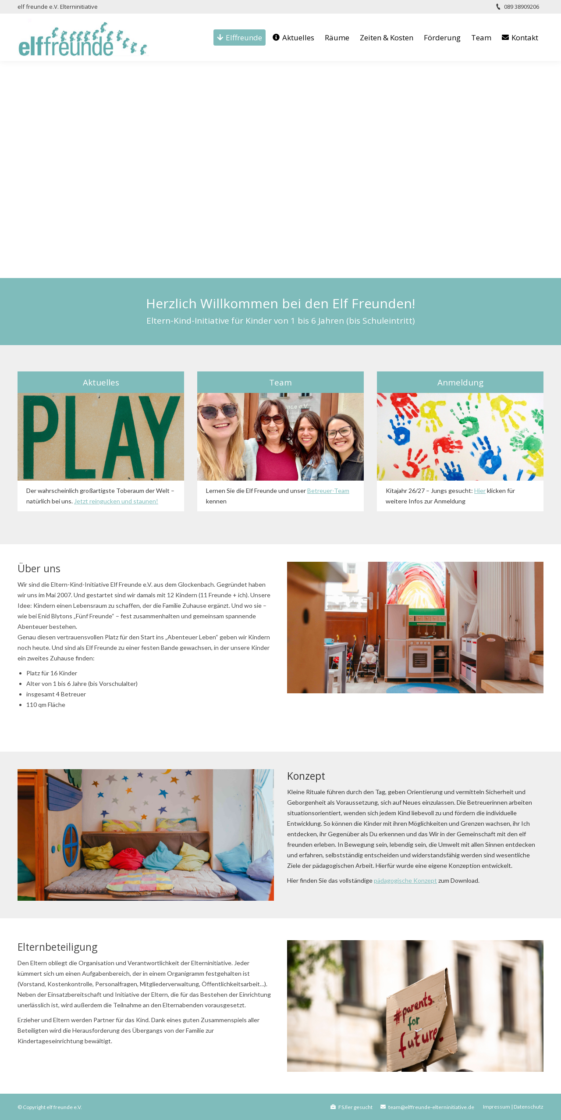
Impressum (496, 1106)
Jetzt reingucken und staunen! (116, 501)
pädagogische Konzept (405, 880)
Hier (480, 490)
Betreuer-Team (328, 490)
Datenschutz (528, 1106)
